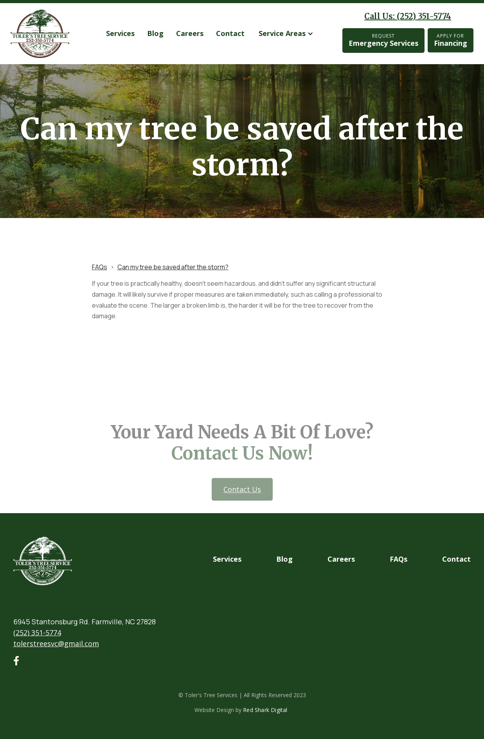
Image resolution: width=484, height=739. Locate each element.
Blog (155, 33)
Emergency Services (383, 40)
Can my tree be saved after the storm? (173, 267)
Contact (230, 33)
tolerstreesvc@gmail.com (56, 643)
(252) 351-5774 (37, 632)
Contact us (242, 504)
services (120, 33)
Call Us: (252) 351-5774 (407, 16)
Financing (450, 40)
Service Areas (282, 33)
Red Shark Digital (265, 710)
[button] (286, 33)
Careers (189, 33)
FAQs (99, 267)
